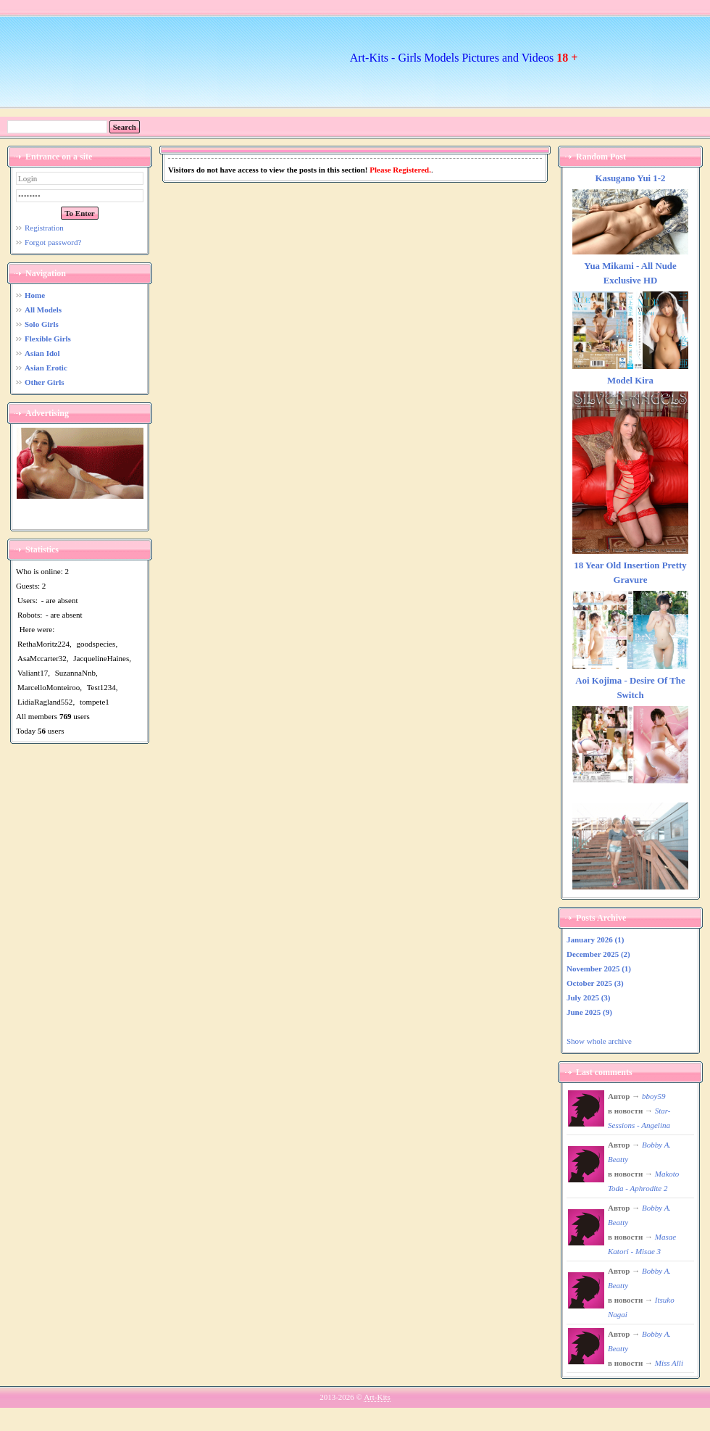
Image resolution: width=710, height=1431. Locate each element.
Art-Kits (377, 1397)
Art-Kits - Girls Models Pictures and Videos (464, 57)
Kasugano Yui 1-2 (631, 178)
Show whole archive (599, 1041)
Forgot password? (53, 242)
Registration (44, 227)
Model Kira (630, 381)
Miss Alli (669, 1363)
